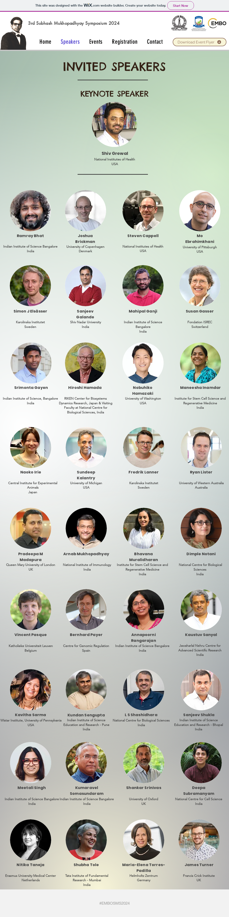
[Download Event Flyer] (199, 42)
